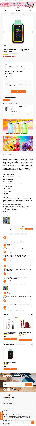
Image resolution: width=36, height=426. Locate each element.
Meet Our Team (5, 209)
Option (4, 10)
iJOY (7, 191)
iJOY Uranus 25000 (7, 157)
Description (18, 10)
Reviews (31, 10)
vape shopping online (7, 161)
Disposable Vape (10, 192)
